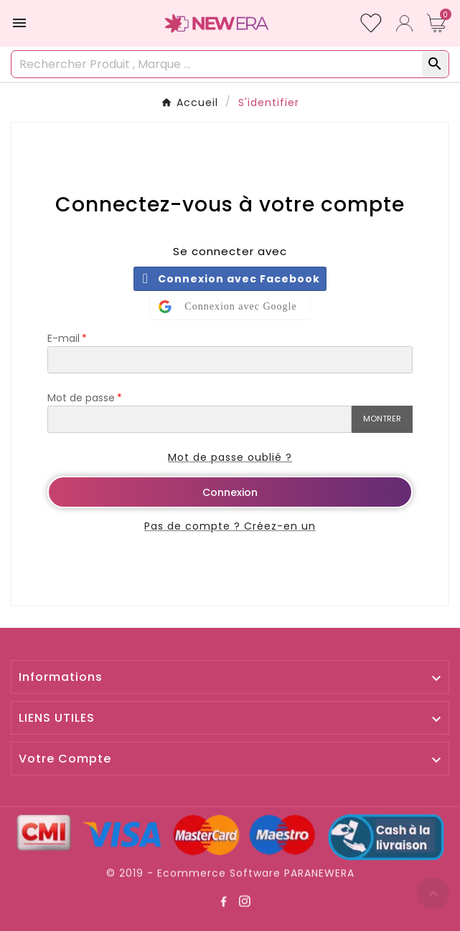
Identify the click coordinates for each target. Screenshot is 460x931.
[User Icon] (404, 23)
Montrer (382, 418)
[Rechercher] (217, 64)
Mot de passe (81, 398)
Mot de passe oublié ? (230, 457)
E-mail (63, 338)
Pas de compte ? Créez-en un (230, 526)
